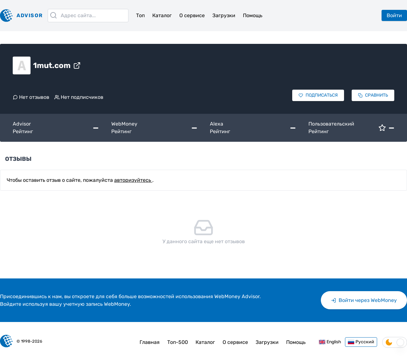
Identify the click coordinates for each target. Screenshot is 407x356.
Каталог (162, 15)
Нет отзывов (31, 97)
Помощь (252, 15)
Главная (150, 342)
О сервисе (192, 15)
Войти (394, 15)
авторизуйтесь (133, 180)
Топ (140, 15)
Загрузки (223, 15)
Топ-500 (177, 342)
